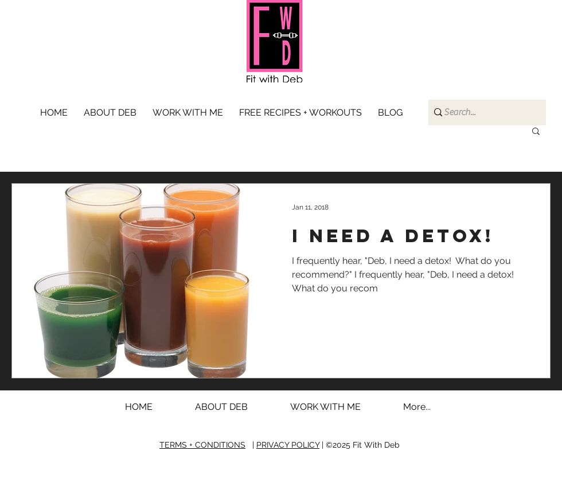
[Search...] (483, 112)
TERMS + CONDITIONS (202, 444)
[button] (190, 112)
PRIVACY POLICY (287, 444)
